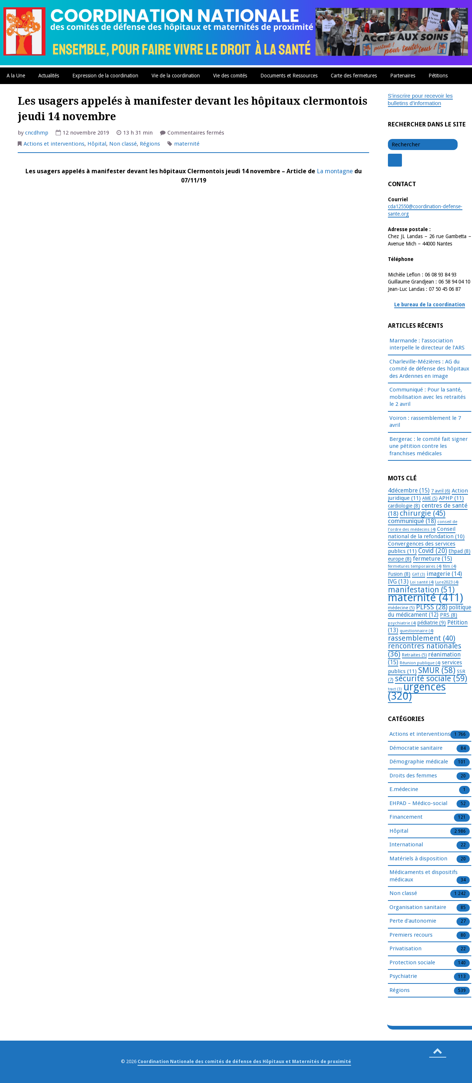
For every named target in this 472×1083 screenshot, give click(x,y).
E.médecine (403, 789)
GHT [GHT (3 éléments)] (418, 574)
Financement (406, 817)
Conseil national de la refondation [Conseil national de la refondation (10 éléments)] (426, 533)
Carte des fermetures (354, 76)
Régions (150, 143)
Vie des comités (230, 76)
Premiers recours (411, 935)
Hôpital (96, 143)
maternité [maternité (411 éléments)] (425, 597)
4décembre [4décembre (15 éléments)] (409, 490)
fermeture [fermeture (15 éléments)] (432, 558)
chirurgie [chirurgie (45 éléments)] (422, 513)
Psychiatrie (403, 976)
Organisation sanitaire (417, 907)
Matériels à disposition (418, 859)
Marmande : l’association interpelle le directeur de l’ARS (427, 344)
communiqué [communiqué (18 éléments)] (412, 521)
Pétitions (438, 76)
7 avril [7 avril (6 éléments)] (440, 491)
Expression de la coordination (105, 76)
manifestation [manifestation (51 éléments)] (421, 589)
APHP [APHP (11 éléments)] (451, 498)
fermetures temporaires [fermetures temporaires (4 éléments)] (414, 566)
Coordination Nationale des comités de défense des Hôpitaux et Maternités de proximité (244, 1061)
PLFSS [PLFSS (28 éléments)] (431, 607)
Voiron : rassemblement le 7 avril (425, 422)
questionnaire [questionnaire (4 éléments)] (416, 630)
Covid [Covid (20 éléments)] (432, 550)
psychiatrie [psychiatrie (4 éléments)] (402, 623)
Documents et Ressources (288, 76)
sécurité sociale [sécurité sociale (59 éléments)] (431, 678)
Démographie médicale (418, 762)
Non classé (123, 143)
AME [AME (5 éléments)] (429, 498)
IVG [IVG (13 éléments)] (398, 581)
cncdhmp (36, 132)
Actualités (48, 76)
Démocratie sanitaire (415, 748)
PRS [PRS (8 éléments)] (448, 615)
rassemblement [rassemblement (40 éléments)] (421, 638)
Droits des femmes (413, 776)
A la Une (16, 76)
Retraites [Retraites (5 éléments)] (414, 655)
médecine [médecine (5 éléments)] (401, 607)
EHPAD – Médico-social (418, 803)
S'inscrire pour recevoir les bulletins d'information (420, 100)
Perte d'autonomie (412, 921)
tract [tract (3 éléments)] (395, 689)
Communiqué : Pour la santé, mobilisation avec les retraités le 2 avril (427, 396)
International (406, 845)
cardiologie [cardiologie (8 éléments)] (404, 506)
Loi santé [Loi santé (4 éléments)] (422, 582)
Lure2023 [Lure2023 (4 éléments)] (446, 582)
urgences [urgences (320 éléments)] (417, 692)
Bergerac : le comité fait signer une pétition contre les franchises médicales (428, 446)
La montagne (335, 171)
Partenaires (402, 76)
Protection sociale (412, 963)
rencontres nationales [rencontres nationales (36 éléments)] (424, 650)
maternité (186, 143)
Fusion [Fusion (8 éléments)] (399, 574)
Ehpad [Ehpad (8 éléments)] (459, 551)
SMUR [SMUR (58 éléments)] (436, 670)
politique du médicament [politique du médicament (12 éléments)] (429, 611)
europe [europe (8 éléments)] (400, 559)
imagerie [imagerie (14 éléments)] (444, 573)
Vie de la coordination (176, 76)
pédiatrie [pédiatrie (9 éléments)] (431, 623)
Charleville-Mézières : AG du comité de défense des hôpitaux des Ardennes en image (429, 368)
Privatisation (405, 949)
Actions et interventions (54, 143)
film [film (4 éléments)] (449, 566)
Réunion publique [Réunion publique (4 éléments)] (420, 662)
